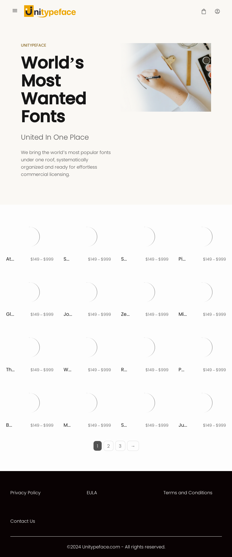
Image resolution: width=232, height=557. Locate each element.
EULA (92, 492)
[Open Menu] (14, 11)
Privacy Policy (25, 492)
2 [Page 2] (108, 446)
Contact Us (22, 521)
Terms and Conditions (187, 492)
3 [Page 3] (120, 446)
